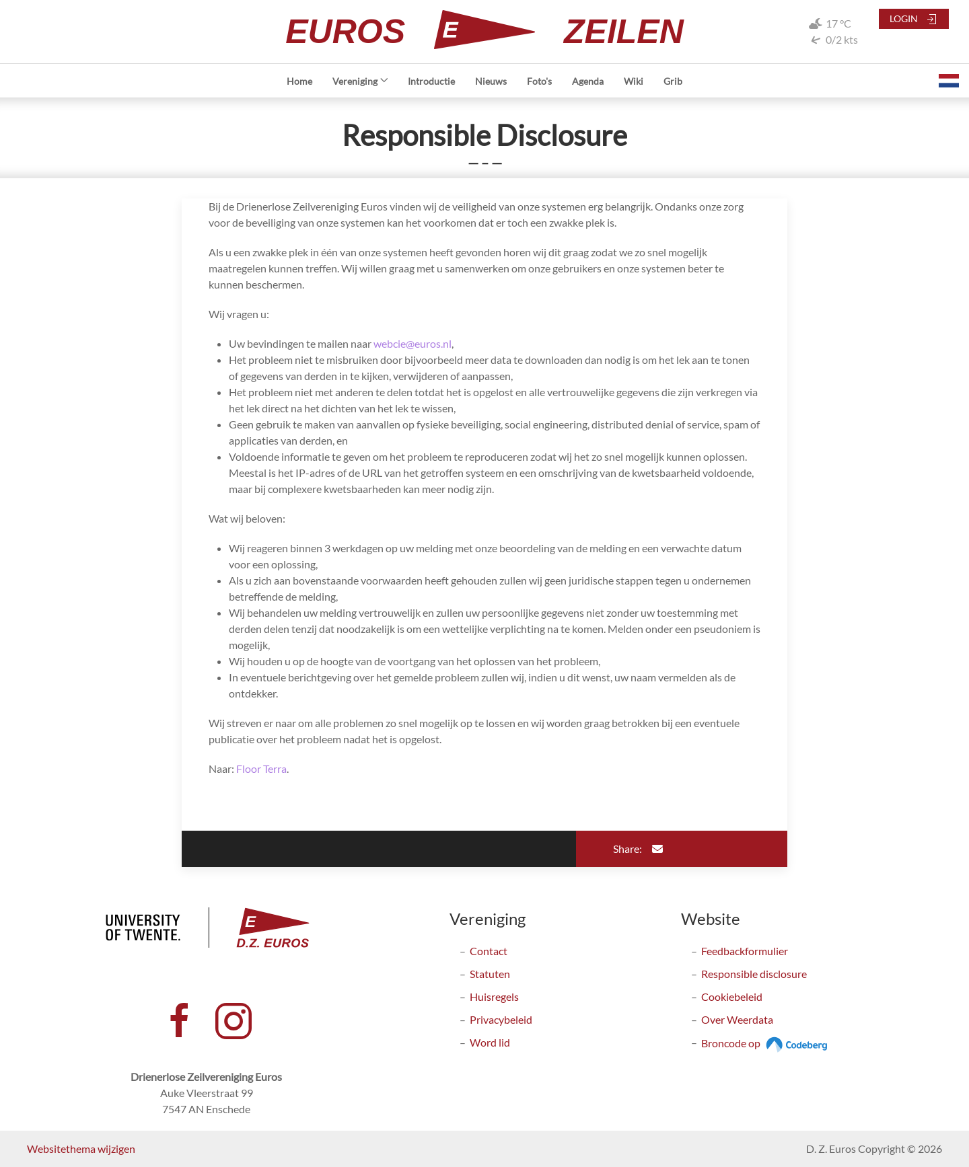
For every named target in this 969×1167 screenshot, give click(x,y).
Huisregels (494, 996)
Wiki (633, 81)
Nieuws (491, 81)
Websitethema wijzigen (81, 1148)
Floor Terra (261, 768)
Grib (672, 81)
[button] (949, 81)
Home (299, 81)
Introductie (431, 81)
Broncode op (766, 1043)
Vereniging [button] (360, 81)
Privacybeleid (501, 1019)
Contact (488, 950)
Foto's (539, 81)
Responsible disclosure (754, 973)
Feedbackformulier (744, 950)
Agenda (588, 81)
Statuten (490, 973)
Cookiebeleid (731, 996)
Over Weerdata (737, 1019)
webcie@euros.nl (412, 343)
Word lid (490, 1042)
